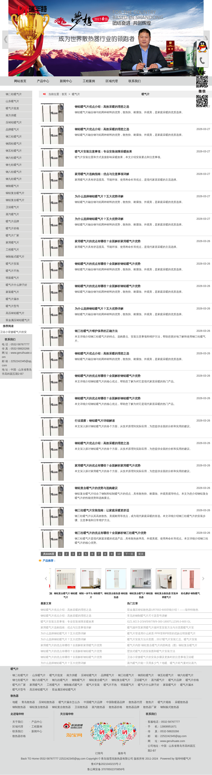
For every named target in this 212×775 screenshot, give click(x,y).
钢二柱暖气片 (14, 94)
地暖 (15, 702)
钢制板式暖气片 (15, 256)
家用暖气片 (12, 242)
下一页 (129, 553)
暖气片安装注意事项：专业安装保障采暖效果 (103, 151)
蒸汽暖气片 (12, 214)
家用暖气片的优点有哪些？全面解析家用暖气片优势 (108, 241)
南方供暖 (11, 115)
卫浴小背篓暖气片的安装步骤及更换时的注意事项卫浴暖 (160, 657)
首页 (64, 94)
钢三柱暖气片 (14, 136)
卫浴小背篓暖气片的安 (13, 331)
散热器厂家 (150, 707)
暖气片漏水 (12, 298)
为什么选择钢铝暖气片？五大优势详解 (99, 196)
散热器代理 (135, 702)
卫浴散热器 (81, 707)
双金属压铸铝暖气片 (18, 320)
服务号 (122, 738)
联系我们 (134, 81)
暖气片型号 (12, 306)
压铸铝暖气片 (14, 122)
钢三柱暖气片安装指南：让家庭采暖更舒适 (102, 510)
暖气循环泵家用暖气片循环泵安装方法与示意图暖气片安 (160, 627)
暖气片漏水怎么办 (69, 702)
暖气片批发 (12, 108)
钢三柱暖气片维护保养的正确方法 (96, 331)
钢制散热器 (19, 707)
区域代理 (112, 81)
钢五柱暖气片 (14, 150)
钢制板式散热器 (169, 707)
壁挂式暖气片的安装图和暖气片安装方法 (151, 651)
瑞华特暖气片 (183, 758)
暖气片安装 (12, 263)
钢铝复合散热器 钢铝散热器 (137, 595)
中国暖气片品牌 (93, 702)
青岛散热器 (28, 702)
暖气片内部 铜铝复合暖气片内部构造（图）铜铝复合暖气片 (162, 645)
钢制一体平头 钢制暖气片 (112, 595)
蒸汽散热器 (98, 707)
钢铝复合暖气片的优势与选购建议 (96, 488)
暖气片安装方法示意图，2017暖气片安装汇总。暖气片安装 (162, 639)
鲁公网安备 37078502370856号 (106, 769)
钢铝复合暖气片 (15, 200)
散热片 (150, 702)
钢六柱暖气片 (14, 157)
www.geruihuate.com (172, 741)
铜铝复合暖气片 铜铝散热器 (162, 595)
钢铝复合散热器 (61, 707)
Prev (5, 40)
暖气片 (76, 94)
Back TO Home (30, 758)
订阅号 (100, 738)
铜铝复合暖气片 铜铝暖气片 (87, 595)
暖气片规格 (164, 702)
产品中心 (43, 81)
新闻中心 (66, 81)
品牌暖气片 (12, 129)
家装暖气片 (12, 291)
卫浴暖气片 (12, 207)
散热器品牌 (132, 707)
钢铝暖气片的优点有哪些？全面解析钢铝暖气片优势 (108, 263)
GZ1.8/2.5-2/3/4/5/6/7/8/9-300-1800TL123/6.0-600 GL (159, 621)
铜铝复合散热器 (39, 707)
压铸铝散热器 (47, 702)
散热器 (14, 695)
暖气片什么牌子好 (16, 284)
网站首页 (20, 81)
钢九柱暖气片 (14, 178)
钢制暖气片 (12, 185)
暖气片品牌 (12, 221)
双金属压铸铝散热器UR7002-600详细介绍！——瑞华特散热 (162, 609)
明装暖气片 (12, 277)
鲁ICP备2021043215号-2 (106, 763)
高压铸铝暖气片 (15, 313)
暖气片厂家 (12, 235)
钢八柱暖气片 (14, 171)
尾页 (141, 553)
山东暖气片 (12, 101)
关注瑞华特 (66, 713)
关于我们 (17, 721)
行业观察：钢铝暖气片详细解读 (95, 420)
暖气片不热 (12, 270)
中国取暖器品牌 (115, 702)
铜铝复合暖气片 (15, 193)
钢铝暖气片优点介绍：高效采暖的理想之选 (102, 106)
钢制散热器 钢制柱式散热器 (61, 595)
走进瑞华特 (17, 713)
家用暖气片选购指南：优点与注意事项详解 (102, 174)
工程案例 (89, 81)
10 (118, 553)
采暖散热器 (181, 702)
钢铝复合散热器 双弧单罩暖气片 (187, 595)
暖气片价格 (12, 228)
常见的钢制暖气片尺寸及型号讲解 (147, 615)
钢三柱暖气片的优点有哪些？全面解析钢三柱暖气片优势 (110, 532)
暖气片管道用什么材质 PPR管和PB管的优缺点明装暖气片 (161, 633)
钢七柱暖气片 (14, 164)
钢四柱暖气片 (14, 143)
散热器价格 (115, 707)
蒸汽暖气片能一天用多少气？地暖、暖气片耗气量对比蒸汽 (162, 662)
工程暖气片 (12, 249)
